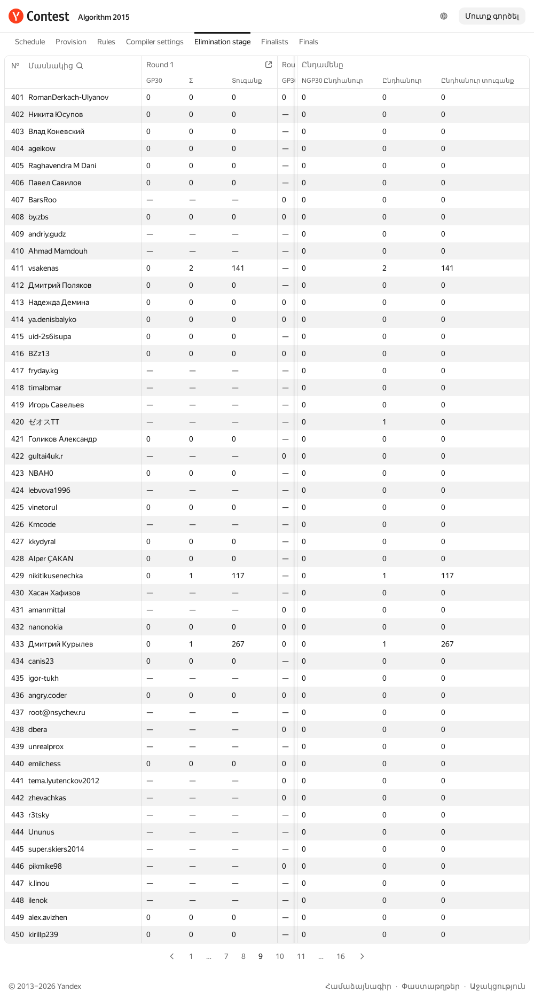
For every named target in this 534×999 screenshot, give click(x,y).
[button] (56, 65)
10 (280, 956)
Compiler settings (155, 41)
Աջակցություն (497, 986)
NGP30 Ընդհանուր (338, 80)
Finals (308, 41)
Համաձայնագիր (358, 986)
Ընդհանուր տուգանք (483, 80)
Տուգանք (252, 80)
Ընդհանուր (407, 80)
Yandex (69, 986)
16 (340, 956)
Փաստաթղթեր (431, 986)
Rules (106, 41)
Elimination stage (222, 41)
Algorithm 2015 (104, 17)
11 (301, 956)
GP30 (159, 80)
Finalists (274, 41)
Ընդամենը (328, 64)
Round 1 (165, 64)
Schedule (30, 41)
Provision (71, 41)
